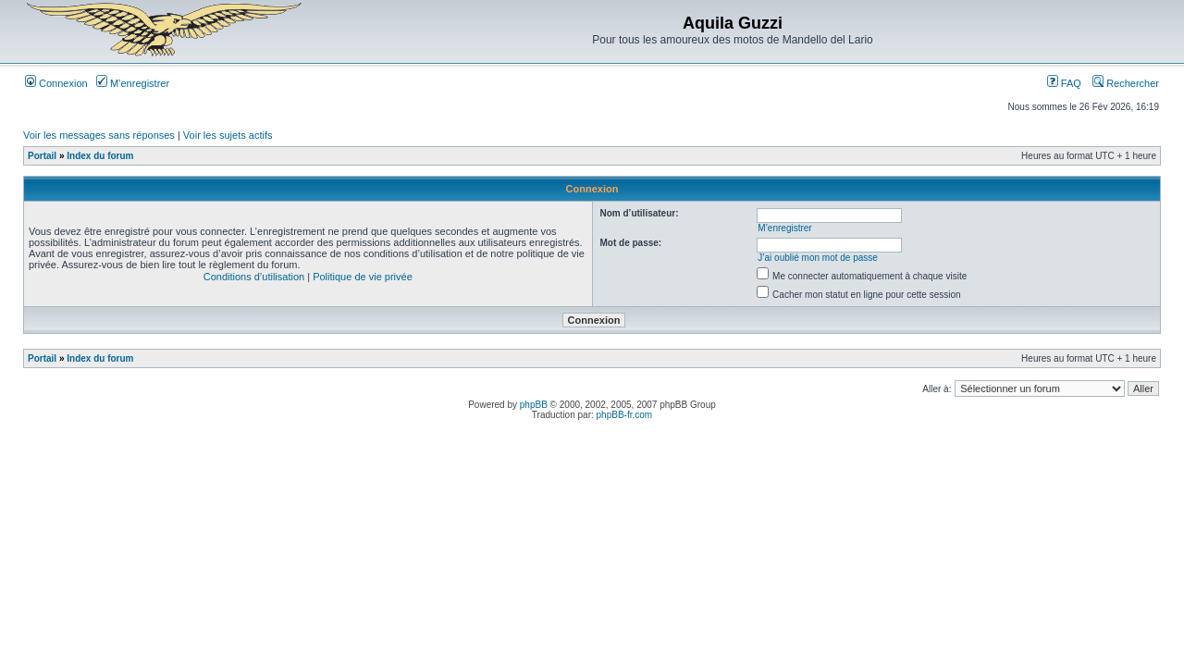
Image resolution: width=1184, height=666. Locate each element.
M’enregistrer (132, 83)
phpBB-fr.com (625, 415)
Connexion (56, 83)
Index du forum (100, 156)
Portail (42, 156)
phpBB (534, 405)
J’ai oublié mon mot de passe (818, 258)
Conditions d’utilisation (254, 276)
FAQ (1064, 83)
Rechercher (1125, 83)
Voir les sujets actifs (228, 135)
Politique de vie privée (363, 276)
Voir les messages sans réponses (99, 135)
